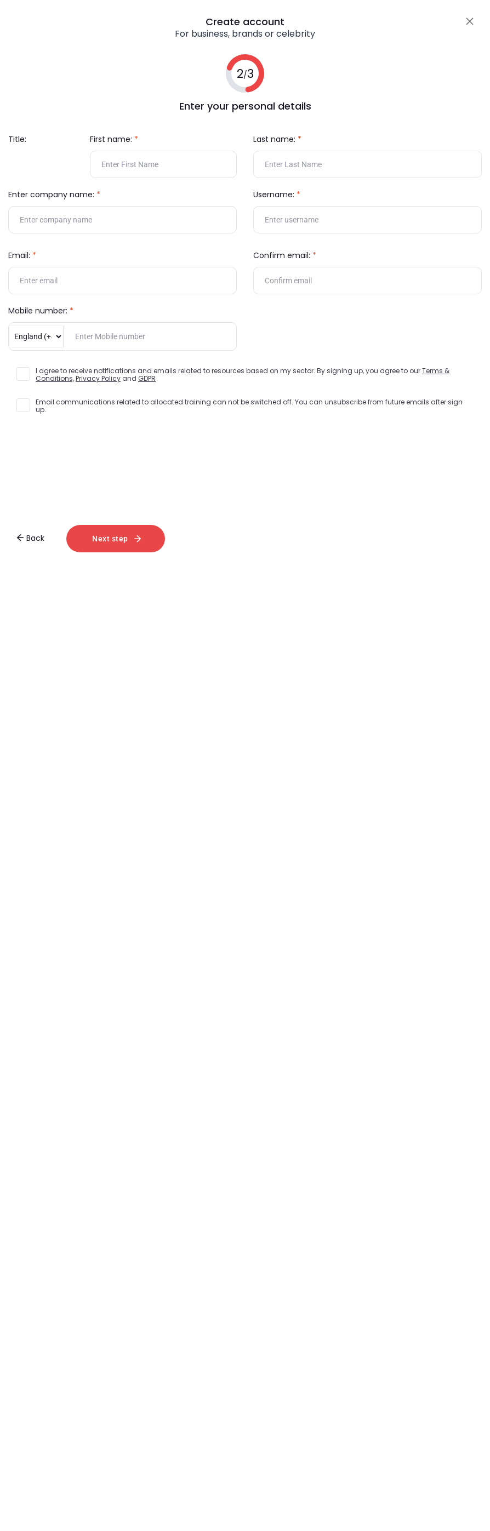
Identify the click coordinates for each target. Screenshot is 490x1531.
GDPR (147, 378)
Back (30, 538)
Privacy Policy (98, 378)
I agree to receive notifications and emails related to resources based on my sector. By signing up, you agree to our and (242, 375)
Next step (116, 539)
